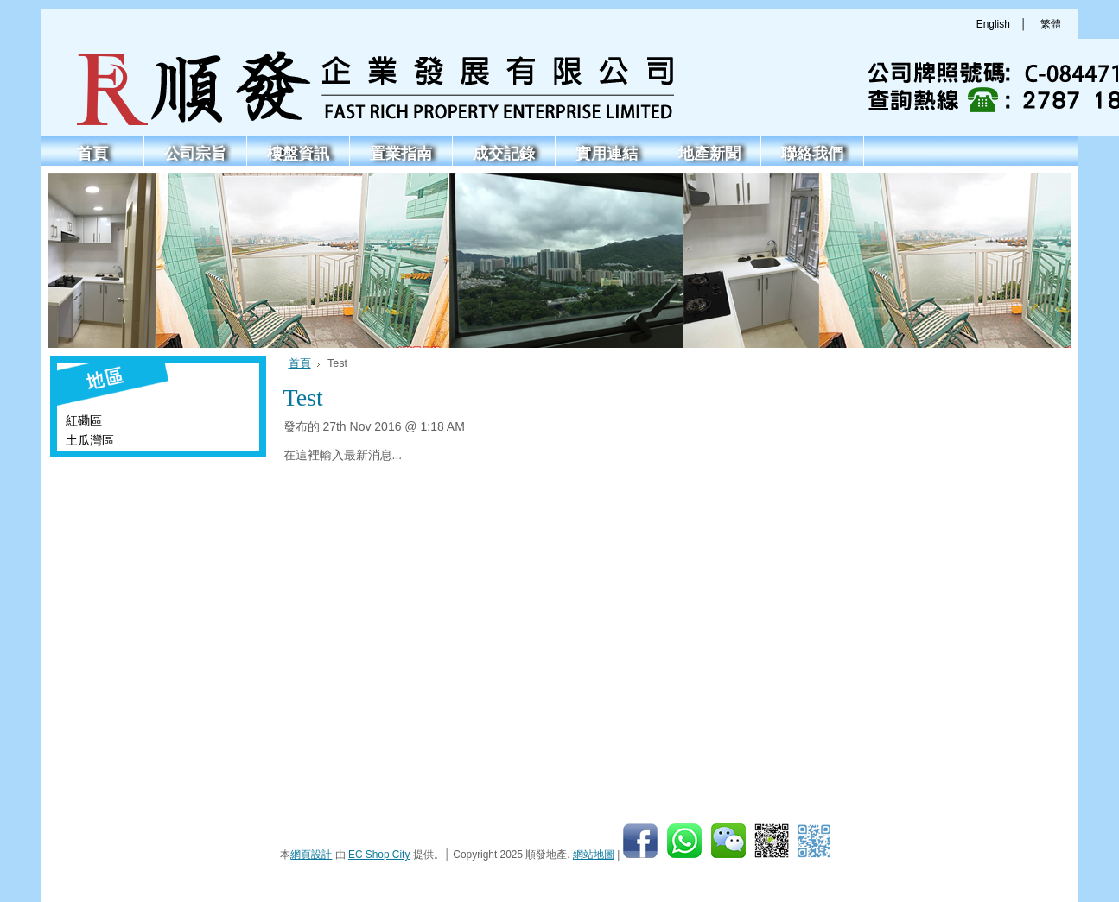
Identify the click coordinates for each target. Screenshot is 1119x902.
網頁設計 (311, 854)
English (993, 24)
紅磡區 (84, 420)
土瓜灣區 (90, 440)
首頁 (300, 363)
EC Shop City (379, 854)
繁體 (1050, 24)
